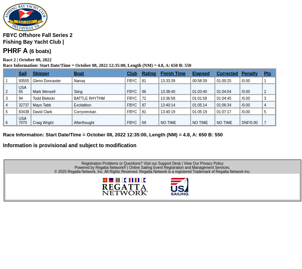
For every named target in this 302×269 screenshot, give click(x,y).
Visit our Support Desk (162, 163)
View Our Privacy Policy (204, 163)
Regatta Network (81, 172)
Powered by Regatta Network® (100, 168)
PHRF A (15, 51)
